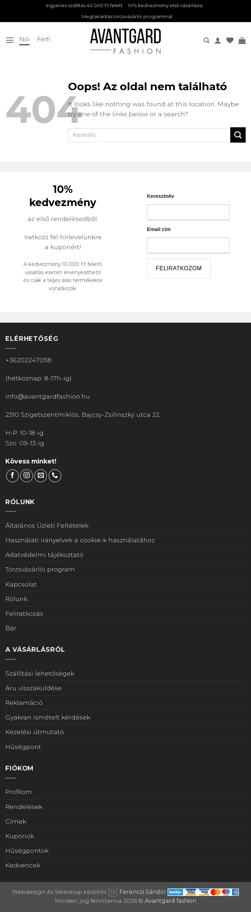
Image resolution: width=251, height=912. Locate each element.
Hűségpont (23, 747)
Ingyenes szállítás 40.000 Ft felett (81, 5)
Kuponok (19, 837)
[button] (10, 41)
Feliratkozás (24, 614)
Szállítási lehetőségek (39, 674)
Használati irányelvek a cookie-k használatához (80, 541)
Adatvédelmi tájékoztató (44, 555)
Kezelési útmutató (34, 733)
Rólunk (16, 600)
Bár (10, 629)
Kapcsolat (21, 585)
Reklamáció (24, 703)
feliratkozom (179, 269)
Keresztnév (160, 197)
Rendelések (23, 807)
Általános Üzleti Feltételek (46, 526)
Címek (15, 822)
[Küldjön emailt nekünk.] (40, 476)
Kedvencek (22, 866)
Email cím (159, 230)
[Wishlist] (230, 41)
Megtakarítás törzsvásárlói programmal (127, 17)
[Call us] (54, 476)
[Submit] (238, 136)
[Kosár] (242, 41)
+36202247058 (28, 361)
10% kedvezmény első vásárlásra (169, 5)
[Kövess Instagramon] (26, 476)
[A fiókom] (217, 41)
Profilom (18, 792)
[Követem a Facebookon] (12, 476)
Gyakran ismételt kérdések (47, 718)
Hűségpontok (26, 851)
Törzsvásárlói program (40, 570)
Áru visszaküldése (33, 689)
